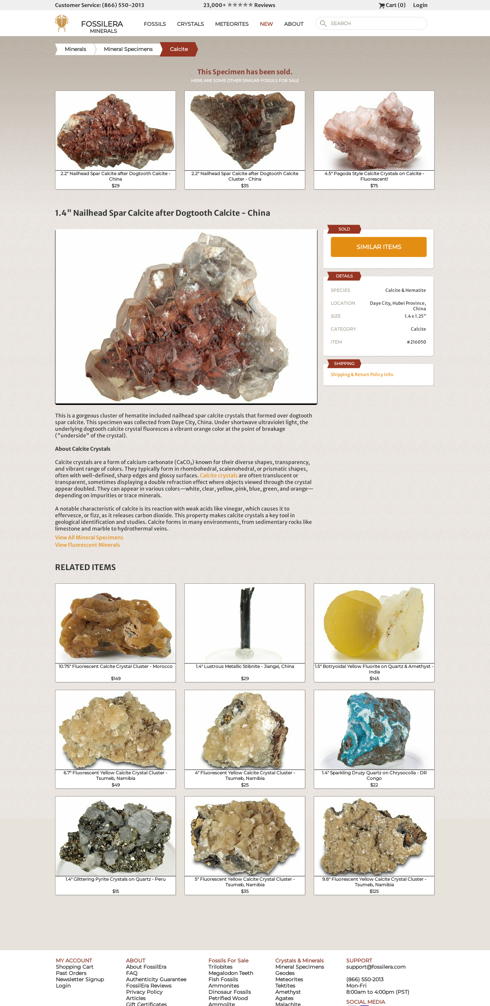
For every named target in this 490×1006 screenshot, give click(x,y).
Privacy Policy (144, 992)
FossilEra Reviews (148, 985)
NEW (266, 24)
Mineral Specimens (299, 967)
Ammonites (223, 985)
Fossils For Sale (228, 960)
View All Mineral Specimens (89, 537)
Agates (284, 998)
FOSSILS (155, 24)
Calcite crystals (219, 475)
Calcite (418, 329)
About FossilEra (146, 967)
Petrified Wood (228, 998)
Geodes (285, 973)
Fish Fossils (223, 979)
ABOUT (293, 24)
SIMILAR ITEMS (379, 246)
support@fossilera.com (376, 967)
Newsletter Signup (80, 979)
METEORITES (232, 24)
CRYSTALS (190, 24)
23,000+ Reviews (239, 5)
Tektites (285, 985)
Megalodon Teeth (230, 973)
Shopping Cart (74, 967)
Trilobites (220, 967)
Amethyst (288, 992)
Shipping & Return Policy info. (362, 374)
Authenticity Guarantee (156, 979)
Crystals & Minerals (299, 960)
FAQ (131, 973)
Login (420, 5)
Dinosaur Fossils (229, 992)
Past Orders (71, 973)
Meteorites (289, 979)
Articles (136, 998)
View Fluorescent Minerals (87, 545)
